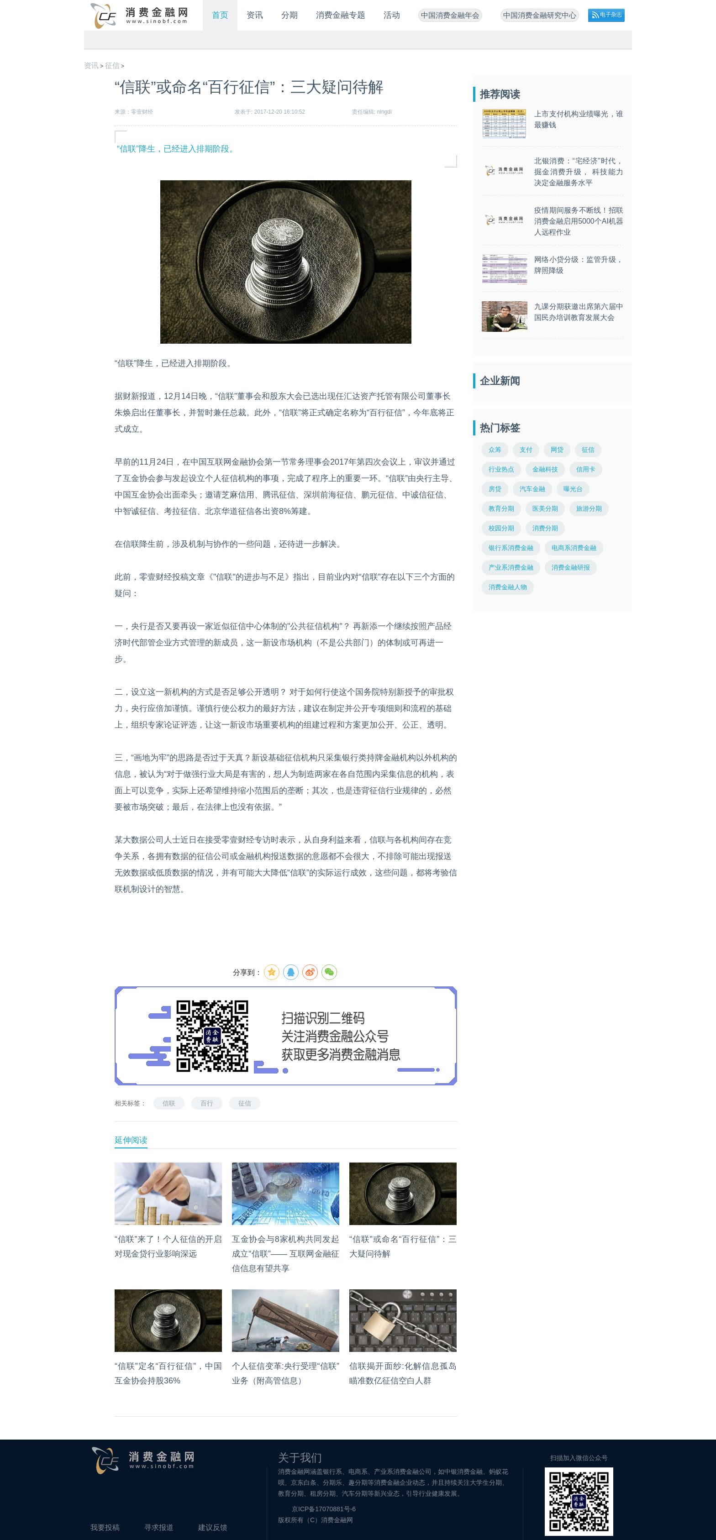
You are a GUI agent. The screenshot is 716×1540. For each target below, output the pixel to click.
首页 (220, 15)
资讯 (255, 15)
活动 (392, 15)
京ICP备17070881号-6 (324, 1509)
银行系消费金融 (511, 547)
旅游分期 (589, 508)
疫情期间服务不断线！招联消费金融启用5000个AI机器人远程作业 (578, 221)
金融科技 (545, 469)
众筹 (495, 449)
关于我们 (300, 1457)
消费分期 (545, 528)
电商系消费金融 (574, 547)
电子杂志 (611, 14)
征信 (112, 65)
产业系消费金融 (511, 567)
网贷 (557, 449)
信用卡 (585, 469)
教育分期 (501, 508)
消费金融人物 (508, 587)
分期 (289, 15)
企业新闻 (500, 381)
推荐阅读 (500, 94)
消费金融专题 (340, 15)
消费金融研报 (571, 567)
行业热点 (501, 469)
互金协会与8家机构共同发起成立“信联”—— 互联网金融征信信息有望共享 (285, 1254)
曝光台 (573, 488)
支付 (526, 449)
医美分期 (545, 508)
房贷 (495, 488)
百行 (206, 1103)
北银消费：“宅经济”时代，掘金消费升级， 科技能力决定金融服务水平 (578, 172)
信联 (169, 1103)
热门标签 (500, 428)
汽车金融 (532, 488)
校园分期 (501, 528)
